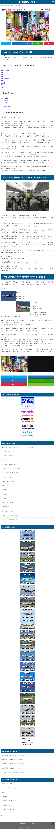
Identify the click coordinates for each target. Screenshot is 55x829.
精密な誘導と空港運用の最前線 (13, 759)
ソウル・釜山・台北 (7, 783)
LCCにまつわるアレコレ (9, 451)
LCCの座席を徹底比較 (8, 464)
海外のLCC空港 (7, 485)
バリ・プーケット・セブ (8, 792)
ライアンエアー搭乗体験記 (9, 519)
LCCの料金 (5, 460)
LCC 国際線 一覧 (6, 805)
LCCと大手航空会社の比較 (10, 472)
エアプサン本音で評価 (8, 511)
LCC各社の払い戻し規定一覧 (9, 809)
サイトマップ (4, 816)
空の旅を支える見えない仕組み (13, 764)
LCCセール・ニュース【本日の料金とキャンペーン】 (17, 447)
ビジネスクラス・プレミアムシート (12, 468)
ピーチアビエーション (8, 489)
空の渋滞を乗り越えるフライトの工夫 (14, 768)
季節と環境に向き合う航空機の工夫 (14, 755)
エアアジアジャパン (8, 502)
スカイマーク (6, 498)
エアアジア (5, 506)
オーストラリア (6, 796)
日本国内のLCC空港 (8, 481)
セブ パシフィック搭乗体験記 (10, 515)
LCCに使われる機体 (8, 477)
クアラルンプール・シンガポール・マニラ (13, 788)
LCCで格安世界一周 (7, 800)
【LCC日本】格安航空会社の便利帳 (27, 827)
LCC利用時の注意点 (8, 455)
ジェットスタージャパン (9, 494)
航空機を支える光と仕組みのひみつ (14, 772)
